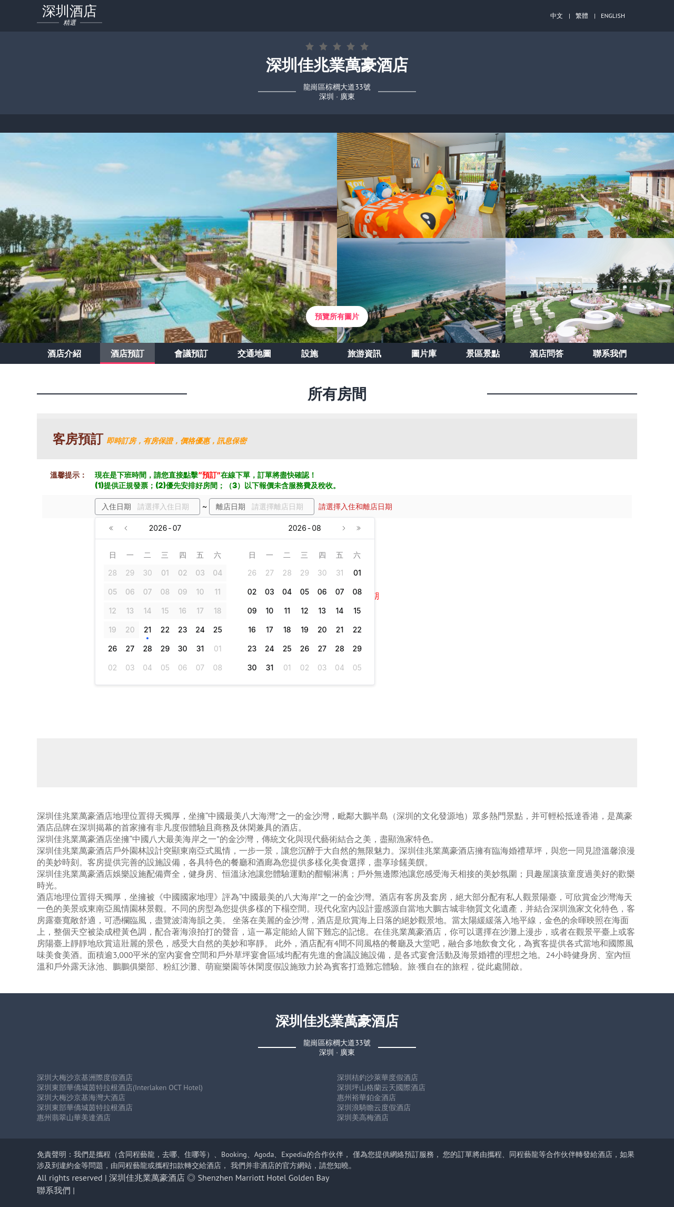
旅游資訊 (364, 353)
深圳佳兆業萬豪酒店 (147, 1177)
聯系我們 (610, 353)
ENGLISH (613, 15)
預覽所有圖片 (337, 316)
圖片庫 (424, 353)
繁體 (582, 15)
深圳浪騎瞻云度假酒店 (374, 1107)
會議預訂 (191, 353)
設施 (309, 353)
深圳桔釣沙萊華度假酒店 (377, 1077)
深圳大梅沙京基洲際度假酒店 (85, 1077)
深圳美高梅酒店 (363, 1117)
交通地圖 (254, 353)
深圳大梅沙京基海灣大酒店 (81, 1097)
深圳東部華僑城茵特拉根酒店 (85, 1107)
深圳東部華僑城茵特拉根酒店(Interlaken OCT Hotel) (120, 1087)
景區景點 (483, 353)
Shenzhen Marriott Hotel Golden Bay (264, 1177)
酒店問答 (546, 353)
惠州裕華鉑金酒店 (366, 1097)
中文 (556, 15)
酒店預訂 (127, 353)
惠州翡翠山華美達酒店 (74, 1117)
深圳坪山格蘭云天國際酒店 (381, 1087)
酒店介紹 (64, 353)
